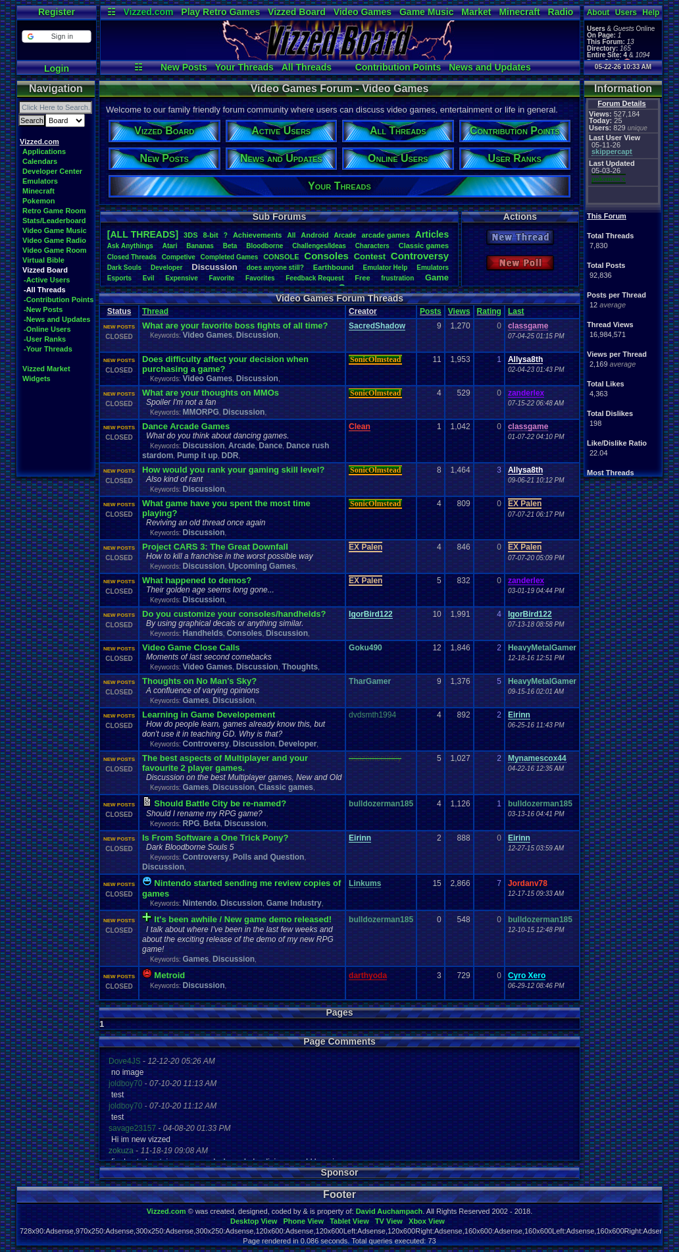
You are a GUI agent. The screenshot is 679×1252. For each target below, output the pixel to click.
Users (626, 12)
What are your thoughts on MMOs (210, 393)
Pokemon (38, 201)
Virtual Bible (43, 260)
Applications (44, 151)
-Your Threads (48, 349)
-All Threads (45, 290)
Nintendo (199, 903)
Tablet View (349, 1221)
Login (56, 68)
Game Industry (294, 903)
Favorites (259, 278)
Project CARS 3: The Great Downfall (215, 547)
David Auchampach (389, 1211)
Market (476, 12)
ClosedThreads (132, 257)
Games (195, 700)
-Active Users (47, 280)
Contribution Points (398, 67)
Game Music (426, 12)
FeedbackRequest (314, 278)
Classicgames (424, 245)
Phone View (303, 1221)
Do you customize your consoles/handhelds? (234, 614)
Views (459, 311)
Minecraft (519, 12)
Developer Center (52, 171)
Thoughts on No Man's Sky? (199, 681)
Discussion (257, 335)
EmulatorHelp (385, 267)
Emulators (40, 181)
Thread (155, 311)
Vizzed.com (148, 12)
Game (437, 277)
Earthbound (333, 267)
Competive (178, 257)
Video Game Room (54, 250)
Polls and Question (269, 857)
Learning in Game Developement (208, 714)
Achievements (257, 235)
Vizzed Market (46, 369)
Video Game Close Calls (191, 647)
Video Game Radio (54, 240)
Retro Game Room (54, 211)
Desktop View (253, 1221)
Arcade (345, 235)
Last (516, 311)
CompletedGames (230, 257)
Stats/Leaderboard (54, 220)
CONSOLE (281, 257)
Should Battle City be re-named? (220, 803)
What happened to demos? (196, 580)
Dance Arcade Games (186, 426)
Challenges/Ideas (319, 245)
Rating (489, 311)
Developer (166, 267)
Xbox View (427, 1221)
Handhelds (202, 633)
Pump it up (197, 455)
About (598, 12)
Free (362, 278)
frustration (397, 278)
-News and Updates (57, 319)
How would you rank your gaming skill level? (233, 470)
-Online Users (47, 329)
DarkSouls (124, 267)
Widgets (36, 378)
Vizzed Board (297, 12)
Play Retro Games (220, 12)
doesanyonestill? (275, 267)
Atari (170, 245)
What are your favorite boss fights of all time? (235, 325)
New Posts (184, 67)
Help (650, 12)
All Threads (307, 67)
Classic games (286, 787)
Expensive (181, 278)
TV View (389, 1221)
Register (56, 12)
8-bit (210, 235)
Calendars (39, 161)
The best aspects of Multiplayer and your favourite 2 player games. (225, 763)
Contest (370, 256)
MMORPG (200, 412)
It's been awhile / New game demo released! (243, 919)
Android (314, 235)
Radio (561, 12)
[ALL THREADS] (142, 234)
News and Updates (489, 67)
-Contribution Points (58, 299)
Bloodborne (264, 245)
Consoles (326, 255)
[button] (56, 36)
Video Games (362, 12)
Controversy (420, 255)
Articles (432, 234)
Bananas (200, 245)
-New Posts (43, 309)
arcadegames (385, 235)
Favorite (221, 278)
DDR (229, 455)
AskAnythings (130, 245)
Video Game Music (54, 230)
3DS (190, 235)
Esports (119, 278)
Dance (270, 445)
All (291, 235)
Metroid (169, 975)
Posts (430, 311)
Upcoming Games (261, 566)
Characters (372, 245)
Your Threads (244, 67)
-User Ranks (45, 339)
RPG (190, 823)
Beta (230, 245)
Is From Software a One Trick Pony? (215, 838)
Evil (149, 278)
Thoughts (300, 666)
